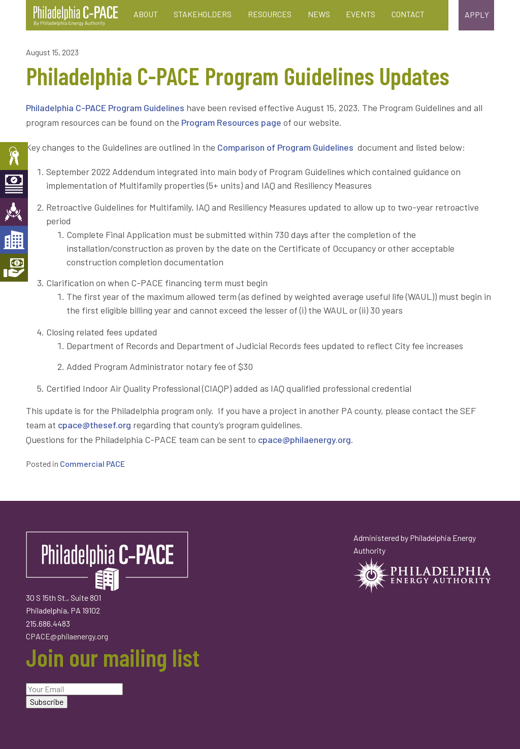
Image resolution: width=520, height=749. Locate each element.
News (319, 14)
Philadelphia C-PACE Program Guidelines (105, 107)
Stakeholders (203, 14)
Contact (408, 14)
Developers (14, 240)
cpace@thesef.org (94, 424)
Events (360, 14)
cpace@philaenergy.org (304, 439)
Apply (477, 14)
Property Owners (14, 156)
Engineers (14, 212)
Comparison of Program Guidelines (286, 147)
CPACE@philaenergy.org (67, 636)
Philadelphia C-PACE (76, 16)
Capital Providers (14, 184)
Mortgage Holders (14, 268)
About (146, 14)
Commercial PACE (92, 463)
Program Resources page (231, 122)
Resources (269, 14)
